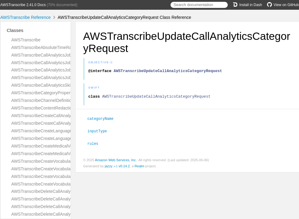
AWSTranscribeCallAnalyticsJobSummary (50, 77)
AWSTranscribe (25, 39)
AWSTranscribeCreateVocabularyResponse (52, 184)
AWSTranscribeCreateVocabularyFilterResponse (56, 168)
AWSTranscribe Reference (25, 17)
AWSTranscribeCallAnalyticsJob (41, 55)
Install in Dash (247, 5)
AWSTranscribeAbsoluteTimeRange (45, 47)
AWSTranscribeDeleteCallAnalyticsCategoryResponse (62, 198)
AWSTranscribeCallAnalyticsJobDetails (47, 62)
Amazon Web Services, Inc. (116, 161)
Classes (15, 30)
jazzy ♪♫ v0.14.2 (117, 167)
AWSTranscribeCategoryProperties (44, 92)
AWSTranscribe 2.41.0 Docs (23, 5)
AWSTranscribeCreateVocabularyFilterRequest (55, 161)
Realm (139, 167)
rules (95, 144)
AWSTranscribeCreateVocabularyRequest (50, 176)
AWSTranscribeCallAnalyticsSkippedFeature (52, 85)
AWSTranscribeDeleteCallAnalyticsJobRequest (55, 206)
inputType (100, 132)
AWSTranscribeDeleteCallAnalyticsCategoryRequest (60, 191)
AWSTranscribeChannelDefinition (42, 100)
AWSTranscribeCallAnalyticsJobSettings (49, 70)
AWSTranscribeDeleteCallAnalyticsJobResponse (57, 214)
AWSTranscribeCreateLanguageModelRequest (55, 130)
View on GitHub (283, 5)
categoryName (103, 120)
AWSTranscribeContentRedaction (42, 108)
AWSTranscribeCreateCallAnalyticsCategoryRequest (60, 115)
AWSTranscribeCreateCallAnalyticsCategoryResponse (62, 123)
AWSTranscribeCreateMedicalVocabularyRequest (57, 146)
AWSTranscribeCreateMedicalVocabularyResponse (59, 153)
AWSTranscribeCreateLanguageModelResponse (56, 138)
